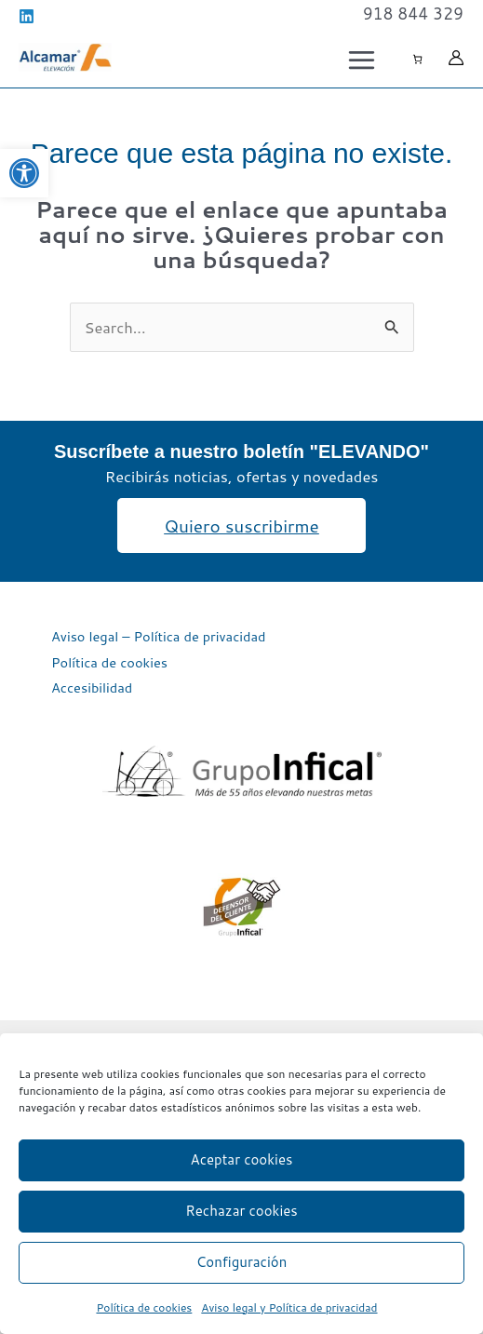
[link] (24, 173)
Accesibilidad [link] (91, 687)
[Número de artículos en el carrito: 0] (417, 59)
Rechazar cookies (241, 1210)
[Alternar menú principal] (361, 60)
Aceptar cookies (242, 1159)
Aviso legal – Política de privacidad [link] (158, 636)
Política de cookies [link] (144, 1307)
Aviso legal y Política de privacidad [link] (289, 1307)
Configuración (242, 1262)
